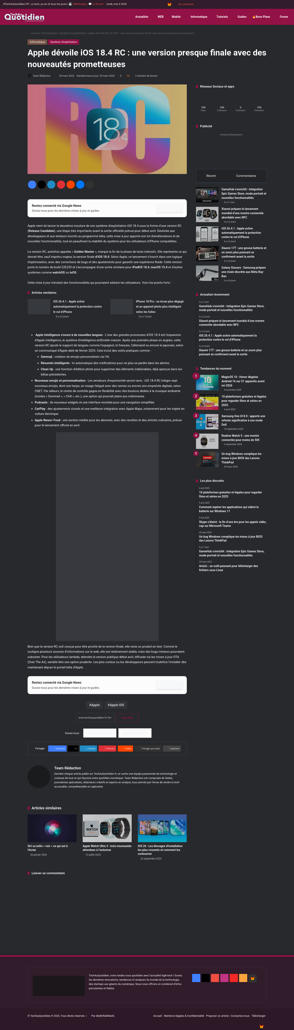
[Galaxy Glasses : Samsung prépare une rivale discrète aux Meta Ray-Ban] (207, 275)
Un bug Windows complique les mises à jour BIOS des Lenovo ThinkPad (242, 460)
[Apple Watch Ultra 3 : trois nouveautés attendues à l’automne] (107, 828)
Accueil (34, 33)
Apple (95, 705)
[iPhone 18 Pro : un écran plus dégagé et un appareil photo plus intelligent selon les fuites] (121, 307)
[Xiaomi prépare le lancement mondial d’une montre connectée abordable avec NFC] (207, 216)
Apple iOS (117, 705)
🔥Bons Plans (261, 16)
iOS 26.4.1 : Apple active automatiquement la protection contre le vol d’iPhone (77, 307)
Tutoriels (220, 16)
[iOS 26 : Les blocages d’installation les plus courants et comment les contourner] (162, 828)
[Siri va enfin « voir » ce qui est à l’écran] (52, 828)
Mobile (174, 16)
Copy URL (127, 718)
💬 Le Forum (96, 4)
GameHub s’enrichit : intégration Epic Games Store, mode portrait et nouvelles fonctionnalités (244, 196)
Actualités (140, 16)
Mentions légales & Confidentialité (184, 1016)
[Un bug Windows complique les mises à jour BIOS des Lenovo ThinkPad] (207, 461)
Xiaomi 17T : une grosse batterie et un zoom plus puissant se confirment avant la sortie (244, 254)
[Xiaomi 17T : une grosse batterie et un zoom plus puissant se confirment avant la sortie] (207, 255)
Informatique (196, 16)
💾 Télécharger (78, 4)
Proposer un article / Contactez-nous (227, 1016)
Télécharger (258, 1016)
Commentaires (246, 176)
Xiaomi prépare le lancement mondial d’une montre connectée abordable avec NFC (243, 215)
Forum (282, 16)
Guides (240, 16)
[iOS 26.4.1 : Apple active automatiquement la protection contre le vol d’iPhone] (39, 307)
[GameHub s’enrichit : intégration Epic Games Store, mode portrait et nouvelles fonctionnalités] (207, 197)
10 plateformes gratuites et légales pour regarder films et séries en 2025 (244, 403)
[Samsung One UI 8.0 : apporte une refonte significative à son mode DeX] (207, 424)
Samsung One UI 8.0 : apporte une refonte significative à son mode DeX (243, 423)
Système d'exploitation (72, 33)
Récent (211, 176)
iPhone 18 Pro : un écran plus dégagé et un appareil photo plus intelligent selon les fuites (160, 307)
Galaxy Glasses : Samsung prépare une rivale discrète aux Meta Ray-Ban (244, 274)
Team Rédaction (44, 75)
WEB (159, 16)
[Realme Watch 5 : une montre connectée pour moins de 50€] (207, 443)
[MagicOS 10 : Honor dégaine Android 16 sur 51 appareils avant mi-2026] (207, 384)
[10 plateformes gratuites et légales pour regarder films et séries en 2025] (207, 404)
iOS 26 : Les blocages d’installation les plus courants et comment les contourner (160, 850)
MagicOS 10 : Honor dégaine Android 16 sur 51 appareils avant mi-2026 (243, 383)
